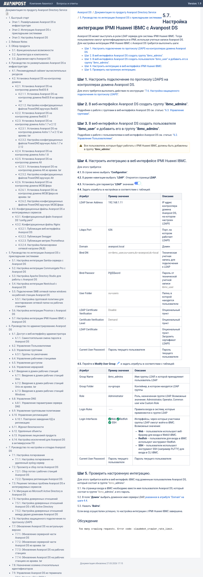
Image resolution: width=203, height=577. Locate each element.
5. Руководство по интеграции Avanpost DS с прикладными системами (121, 17)
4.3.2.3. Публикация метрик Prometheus (41, 240)
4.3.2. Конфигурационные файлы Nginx (37, 224)
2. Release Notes (18, 41)
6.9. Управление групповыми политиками (36, 410)
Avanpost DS (84, 12)
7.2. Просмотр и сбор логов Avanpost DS (35, 467)
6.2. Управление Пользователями (31, 345)
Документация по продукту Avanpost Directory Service (36, 10)
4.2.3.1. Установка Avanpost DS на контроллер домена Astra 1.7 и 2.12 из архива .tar (40, 132)
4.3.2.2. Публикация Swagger (34, 236)
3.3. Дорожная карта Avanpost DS (31, 58)
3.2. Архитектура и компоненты (30, 54)
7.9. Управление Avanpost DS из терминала (37, 573)
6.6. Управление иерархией (27, 367)
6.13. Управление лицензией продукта (34, 435)
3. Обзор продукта (19, 46)
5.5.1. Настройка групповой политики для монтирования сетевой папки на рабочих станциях (39, 303)
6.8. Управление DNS (24, 398)
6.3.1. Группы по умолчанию (31, 354)
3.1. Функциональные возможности (33, 50)
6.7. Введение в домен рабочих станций (35, 371)
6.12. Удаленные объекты (27, 431)
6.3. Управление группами (27, 350)
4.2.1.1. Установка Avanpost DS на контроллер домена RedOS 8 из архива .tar (40, 97)
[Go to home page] (15, 3)
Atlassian (101, 571)
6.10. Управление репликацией (30, 415)
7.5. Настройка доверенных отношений (35, 498)
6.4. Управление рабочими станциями (34, 358)
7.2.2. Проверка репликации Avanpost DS (38, 479)
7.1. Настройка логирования (28, 455)
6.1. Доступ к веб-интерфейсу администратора (39, 333)
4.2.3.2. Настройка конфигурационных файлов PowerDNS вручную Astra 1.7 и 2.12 (40, 143)
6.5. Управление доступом (27, 362)
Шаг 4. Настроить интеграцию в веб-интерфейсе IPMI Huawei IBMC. (123, 66)
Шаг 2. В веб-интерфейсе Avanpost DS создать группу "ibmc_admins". (124, 55)
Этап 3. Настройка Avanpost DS (30, 37)
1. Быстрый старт (19, 17)
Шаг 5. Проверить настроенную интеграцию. (110, 69)
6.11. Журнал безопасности (28, 427)
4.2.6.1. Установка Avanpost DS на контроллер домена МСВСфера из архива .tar (38, 193)
